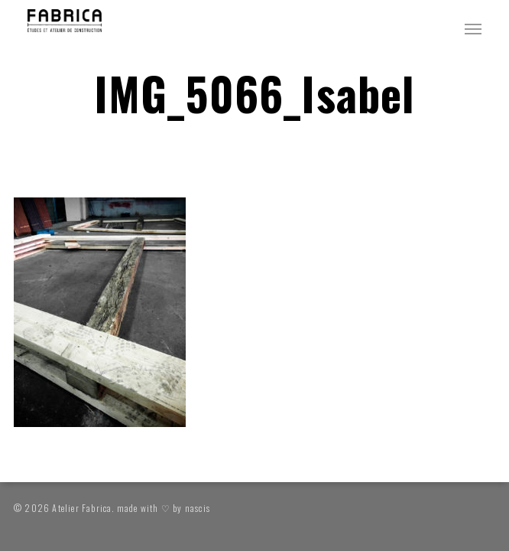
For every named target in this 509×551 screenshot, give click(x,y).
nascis (197, 507)
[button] (473, 28)
